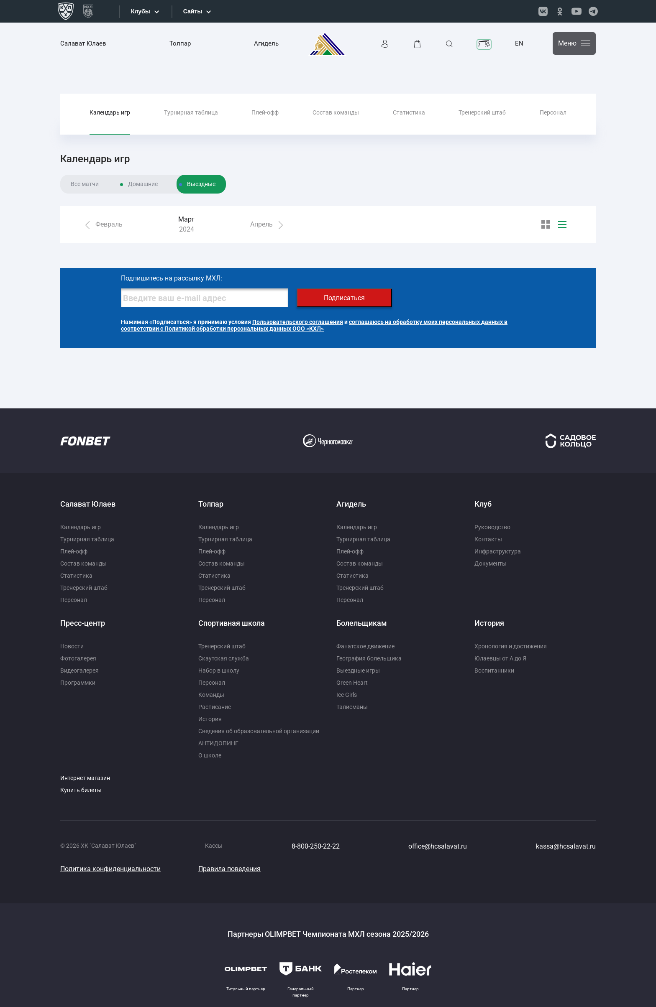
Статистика (409, 112)
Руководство (492, 527)
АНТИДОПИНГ (218, 743)
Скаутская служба (223, 658)
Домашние (143, 184)
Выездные (201, 184)
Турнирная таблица (191, 112)
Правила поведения (229, 869)
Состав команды (336, 112)
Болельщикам (361, 623)
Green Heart (352, 682)
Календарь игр (110, 112)
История (210, 719)
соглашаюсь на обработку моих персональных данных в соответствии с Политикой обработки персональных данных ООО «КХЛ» (314, 325)
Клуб (483, 504)
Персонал (553, 112)
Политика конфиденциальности (110, 869)
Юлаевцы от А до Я (500, 658)
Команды (211, 694)
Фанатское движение (365, 646)
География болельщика (369, 658)
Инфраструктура (497, 551)
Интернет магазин (85, 778)
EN (519, 43)
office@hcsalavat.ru (437, 846)
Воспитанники (494, 670)
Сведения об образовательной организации (258, 731)
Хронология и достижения (510, 646)
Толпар (180, 43)
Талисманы (352, 707)
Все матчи (85, 184)
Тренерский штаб (482, 112)
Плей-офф (265, 112)
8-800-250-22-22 (316, 846)
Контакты (488, 539)
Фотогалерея (78, 658)
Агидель (266, 43)
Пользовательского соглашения (297, 322)
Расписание (214, 707)
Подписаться (344, 298)
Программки (77, 682)
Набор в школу (218, 670)
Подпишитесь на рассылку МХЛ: (171, 278)
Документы (490, 563)
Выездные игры (358, 670)
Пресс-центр (82, 623)
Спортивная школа (231, 623)
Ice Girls (346, 694)
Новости (72, 646)
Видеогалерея (79, 670)
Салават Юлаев (83, 43)
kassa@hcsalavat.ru (566, 846)
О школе (209, 755)
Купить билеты (81, 790)
